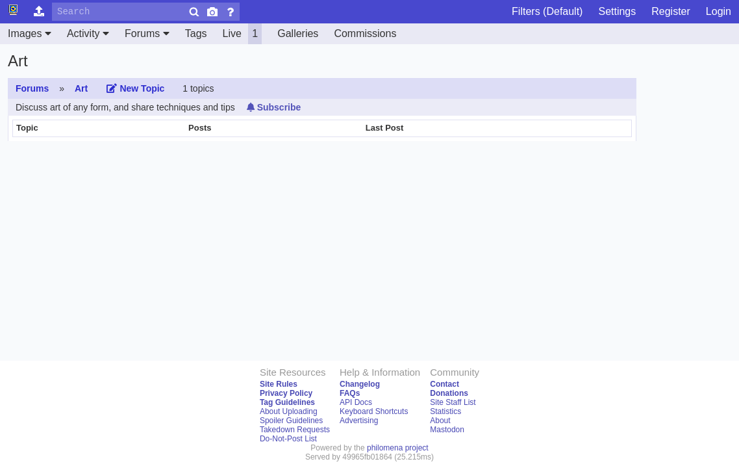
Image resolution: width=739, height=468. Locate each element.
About (440, 420)
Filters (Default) (547, 11)
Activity (88, 33)
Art (81, 88)
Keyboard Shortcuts (374, 411)
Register (670, 11)
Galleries (297, 33)
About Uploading (289, 411)
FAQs (350, 393)
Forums (147, 33)
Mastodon (447, 429)
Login (718, 11)
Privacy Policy (286, 393)
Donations (449, 393)
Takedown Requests (295, 429)
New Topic (135, 88)
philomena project (398, 447)
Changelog (360, 384)
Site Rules (278, 384)
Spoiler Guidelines (291, 420)
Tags (196, 33)
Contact (444, 384)
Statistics (445, 411)
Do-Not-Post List (288, 438)
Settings (617, 11)
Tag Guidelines (287, 402)
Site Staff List (452, 402)
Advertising (359, 420)
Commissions (365, 33)
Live (242, 33)
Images (29, 33)
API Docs (356, 402)
